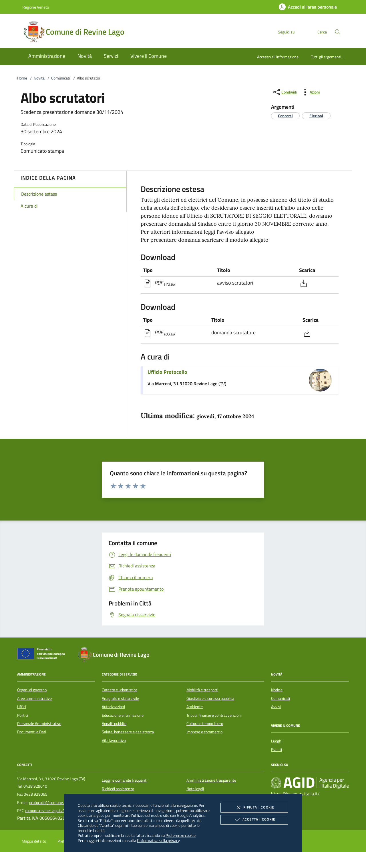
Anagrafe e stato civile (120, 698)
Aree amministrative (34, 698)
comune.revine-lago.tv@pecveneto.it (56, 810)
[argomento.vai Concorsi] (285, 116)
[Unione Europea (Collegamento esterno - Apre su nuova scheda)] (42, 655)
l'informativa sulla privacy (158, 840)
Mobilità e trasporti (202, 690)
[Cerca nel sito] (337, 32)
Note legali (195, 789)
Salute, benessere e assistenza (128, 732)
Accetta (254, 819)
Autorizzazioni (113, 707)
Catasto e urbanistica (119, 690)
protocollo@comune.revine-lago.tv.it (59, 802)
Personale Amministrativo (39, 723)
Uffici (21, 707)
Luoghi (276, 741)
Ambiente (194, 707)
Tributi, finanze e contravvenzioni (214, 715)
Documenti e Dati (31, 732)
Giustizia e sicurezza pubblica (210, 698)
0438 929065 (35, 794)
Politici (22, 715)
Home (22, 78)
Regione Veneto (35, 7)
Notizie (277, 690)
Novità (39, 78)
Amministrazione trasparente (211, 780)
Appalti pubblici (114, 723)
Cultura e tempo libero (204, 723)
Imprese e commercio (204, 732)
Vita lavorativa (114, 740)
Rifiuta (254, 807)
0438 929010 (35, 786)
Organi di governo (32, 690)
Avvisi (276, 707)
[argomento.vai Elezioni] (316, 116)
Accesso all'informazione (278, 57)
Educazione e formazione (123, 715)
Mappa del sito (34, 841)
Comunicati (60, 78)
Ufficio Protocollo (167, 372)
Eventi (276, 749)
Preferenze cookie (181, 835)
